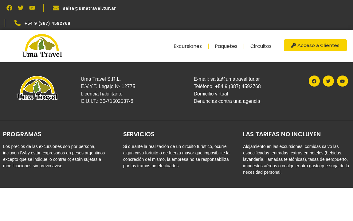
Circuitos (261, 46)
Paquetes (226, 46)
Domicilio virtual (211, 93)
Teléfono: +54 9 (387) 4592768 (227, 86)
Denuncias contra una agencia (227, 101)
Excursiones (188, 46)
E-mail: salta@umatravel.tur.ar (227, 79)
